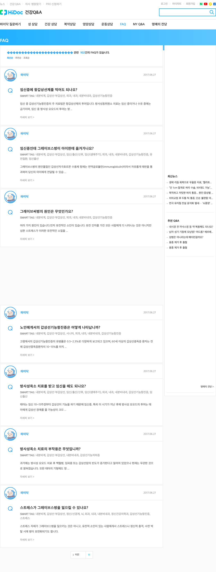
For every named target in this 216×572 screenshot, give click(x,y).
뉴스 (2, 4)
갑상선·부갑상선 (56, 96)
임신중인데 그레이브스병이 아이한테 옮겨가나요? (57, 148)
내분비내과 (85, 96)
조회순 (26, 58)
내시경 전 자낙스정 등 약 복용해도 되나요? (191, 227)
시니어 (70, 333)
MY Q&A (139, 24)
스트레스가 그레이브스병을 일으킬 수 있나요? (54, 508)
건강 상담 (51, 24)
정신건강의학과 (119, 514)
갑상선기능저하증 (90, 455)
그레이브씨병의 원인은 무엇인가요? (46, 211)
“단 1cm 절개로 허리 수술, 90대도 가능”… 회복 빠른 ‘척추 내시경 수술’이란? (191, 187)
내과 (75, 96)
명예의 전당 (159, 24)
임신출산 (34, 159)
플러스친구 (210, 4)
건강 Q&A (15, 4)
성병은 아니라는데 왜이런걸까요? (186, 237)
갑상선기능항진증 (102, 96)
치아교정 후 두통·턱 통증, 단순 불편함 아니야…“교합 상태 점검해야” (191, 198)
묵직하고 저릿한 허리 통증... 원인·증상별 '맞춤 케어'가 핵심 (191, 193)
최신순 (10, 58)
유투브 (205, 4)
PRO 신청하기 (53, 4)
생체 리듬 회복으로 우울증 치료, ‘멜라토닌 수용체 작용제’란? (191, 182)
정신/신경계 (73, 514)
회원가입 (190, 4)
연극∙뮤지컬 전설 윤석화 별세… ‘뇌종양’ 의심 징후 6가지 (191, 203)
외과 (68, 96)
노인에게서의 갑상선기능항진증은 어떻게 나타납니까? (60, 327)
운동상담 (107, 24)
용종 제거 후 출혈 (178, 242)
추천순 (18, 58)
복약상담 (70, 24)
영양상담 (88, 24)
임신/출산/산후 (74, 154)
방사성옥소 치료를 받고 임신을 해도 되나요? (53, 386)
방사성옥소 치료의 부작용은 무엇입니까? (50, 449)
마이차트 (176, 4)
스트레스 (25, 518)
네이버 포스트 (201, 4)
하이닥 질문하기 (10, 24)
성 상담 (33, 24)
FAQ (123, 24)
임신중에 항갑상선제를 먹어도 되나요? (48, 90)
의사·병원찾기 (33, 4)
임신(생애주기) (93, 154)
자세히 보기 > (27, 117)
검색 (212, 12)
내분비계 (40, 96)
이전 (77, 554)
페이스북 (214, 4)
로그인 (164, 4)
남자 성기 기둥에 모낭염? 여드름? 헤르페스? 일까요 (191, 232)
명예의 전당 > (207, 386)
